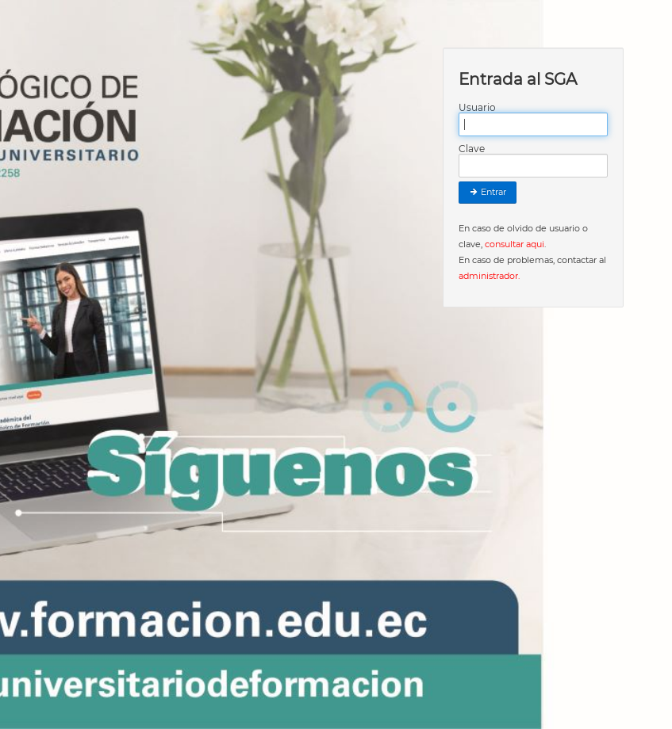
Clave (472, 149)
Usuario (477, 108)
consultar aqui (514, 244)
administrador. (489, 275)
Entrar (487, 192)
